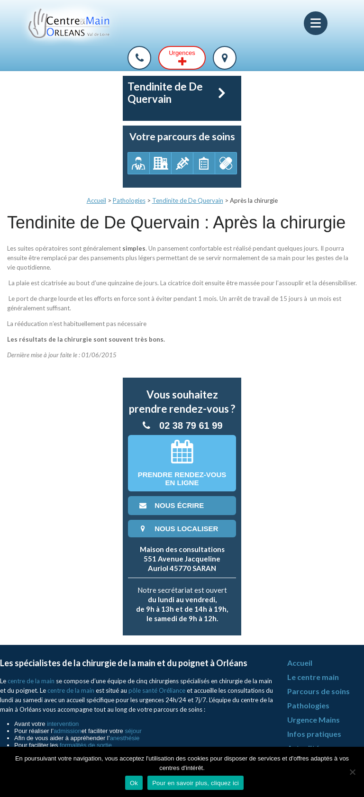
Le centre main (313, 676)
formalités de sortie (86, 745)
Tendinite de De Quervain (187, 200)
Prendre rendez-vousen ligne (182, 463)
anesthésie (125, 738)
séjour (133, 730)
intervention (63, 723)
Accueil (96, 200)
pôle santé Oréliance (156, 690)
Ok (134, 783)
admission (68, 730)
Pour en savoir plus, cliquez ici (195, 783)
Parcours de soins (318, 691)
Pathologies (129, 200)
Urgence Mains (313, 719)
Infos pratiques (314, 733)
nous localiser (177, 529)
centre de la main (31, 681)
